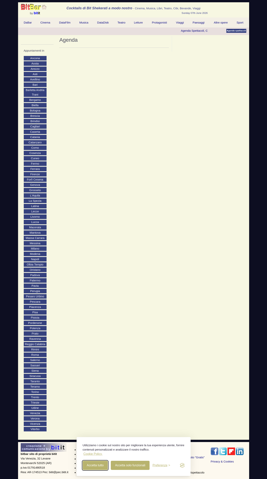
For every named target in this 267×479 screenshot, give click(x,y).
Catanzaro (35, 142)
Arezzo (35, 68)
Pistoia (35, 317)
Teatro (121, 22)
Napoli (35, 259)
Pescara (35, 301)
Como (35, 147)
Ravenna (35, 338)
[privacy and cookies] (182, 465)
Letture (138, 22)
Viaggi (180, 22)
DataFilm (65, 22)
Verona (35, 418)
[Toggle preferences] (161, 465)
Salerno (35, 360)
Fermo (35, 163)
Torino (35, 391)
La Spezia (35, 200)
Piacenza (35, 307)
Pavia (35, 285)
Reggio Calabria (35, 344)
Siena (35, 370)
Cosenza (35, 153)
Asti (35, 74)
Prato (35, 333)
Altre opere (221, 22)
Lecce (35, 211)
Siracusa (34, 376)
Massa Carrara (35, 238)
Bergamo (35, 99)
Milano (35, 248)
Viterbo (35, 429)
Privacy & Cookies (222, 461)
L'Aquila (35, 195)
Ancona (35, 58)
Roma (35, 354)
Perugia (35, 291)
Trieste (35, 402)
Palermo (35, 280)
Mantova (35, 232)
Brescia (35, 115)
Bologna (35, 110)
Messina (35, 243)
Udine (35, 407)
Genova (35, 184)
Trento (35, 397)
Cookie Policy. (92, 453)
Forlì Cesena (35, 179)
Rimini (35, 349)
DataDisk (103, 22)
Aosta (35, 63)
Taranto (35, 381)
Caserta (35, 131)
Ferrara (35, 168)
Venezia (35, 413)
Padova (35, 275)
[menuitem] (28, 22)
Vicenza (35, 423)
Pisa (35, 312)
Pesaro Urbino (35, 296)
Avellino (35, 79)
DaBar (28, 22)
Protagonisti (159, 22)
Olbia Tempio (35, 264)
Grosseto (35, 190)
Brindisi (35, 121)
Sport (240, 22)
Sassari (35, 365)
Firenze (35, 174)
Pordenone (35, 322)
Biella (35, 105)
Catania (35, 137)
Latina (35, 206)
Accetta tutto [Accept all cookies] (95, 465)
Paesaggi (199, 22)
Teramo (35, 386)
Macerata (35, 227)
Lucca (35, 222)
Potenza (35, 328)
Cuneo (35, 158)
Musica (83, 22)
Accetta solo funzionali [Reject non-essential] (130, 465)
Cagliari (35, 126)
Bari (35, 84)
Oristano (35, 269)
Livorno (35, 216)
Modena (35, 253)
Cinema (45, 22)
